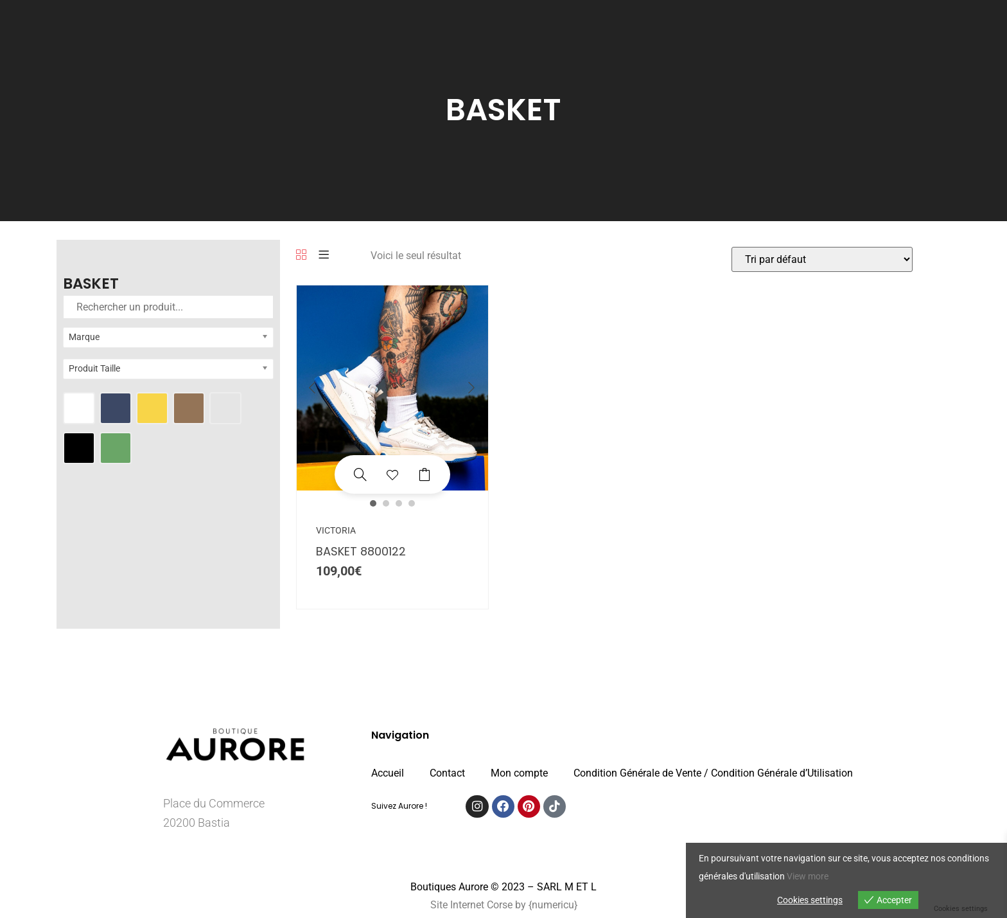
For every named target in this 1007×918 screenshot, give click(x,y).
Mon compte (519, 773)
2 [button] (386, 503)
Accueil (387, 773)
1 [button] (373, 503)
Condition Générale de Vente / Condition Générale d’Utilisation (713, 773)
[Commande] (822, 259)
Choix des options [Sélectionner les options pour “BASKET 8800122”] (424, 474)
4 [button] (411, 503)
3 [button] (399, 503)
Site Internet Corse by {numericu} (503, 905)
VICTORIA (336, 530)
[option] (392, 388)
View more (807, 876)
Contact (447, 773)
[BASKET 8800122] (360, 474)
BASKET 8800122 (361, 551)
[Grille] (301, 255)
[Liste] (324, 255)
